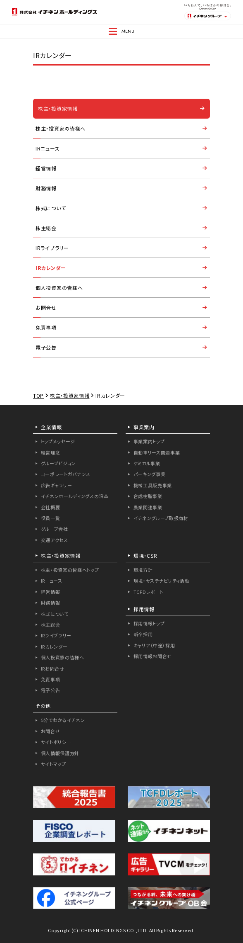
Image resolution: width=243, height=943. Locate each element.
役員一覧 (50, 518)
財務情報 (46, 188)
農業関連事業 (147, 507)
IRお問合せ (52, 668)
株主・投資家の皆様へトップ (70, 569)
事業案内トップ (149, 441)
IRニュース (48, 148)
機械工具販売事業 (152, 485)
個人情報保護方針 (60, 753)
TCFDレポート (148, 591)
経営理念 (50, 452)
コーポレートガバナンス (66, 474)
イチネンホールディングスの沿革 (75, 496)
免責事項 (46, 327)
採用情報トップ (149, 623)
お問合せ (46, 307)
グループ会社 (54, 528)
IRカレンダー (51, 267)
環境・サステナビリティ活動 (161, 580)
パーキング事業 (149, 474)
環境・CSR (145, 555)
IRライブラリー (52, 247)
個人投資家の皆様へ (59, 287)
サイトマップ (53, 764)
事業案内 (144, 426)
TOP (38, 395)
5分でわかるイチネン (63, 720)
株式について (51, 207)
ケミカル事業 (146, 463)
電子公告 (46, 347)
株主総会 (46, 227)
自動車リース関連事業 (156, 452)
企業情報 (51, 426)
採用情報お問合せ (152, 656)
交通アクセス (54, 540)
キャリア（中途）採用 (154, 645)
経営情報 (46, 168)
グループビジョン (58, 463)
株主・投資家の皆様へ (61, 128)
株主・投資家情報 (58, 108)
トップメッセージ (58, 441)
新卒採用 (143, 634)
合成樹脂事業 (147, 496)
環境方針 (143, 569)
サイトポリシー (56, 742)
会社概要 (50, 507)
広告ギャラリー (56, 485)
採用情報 (144, 608)
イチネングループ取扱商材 (160, 518)
